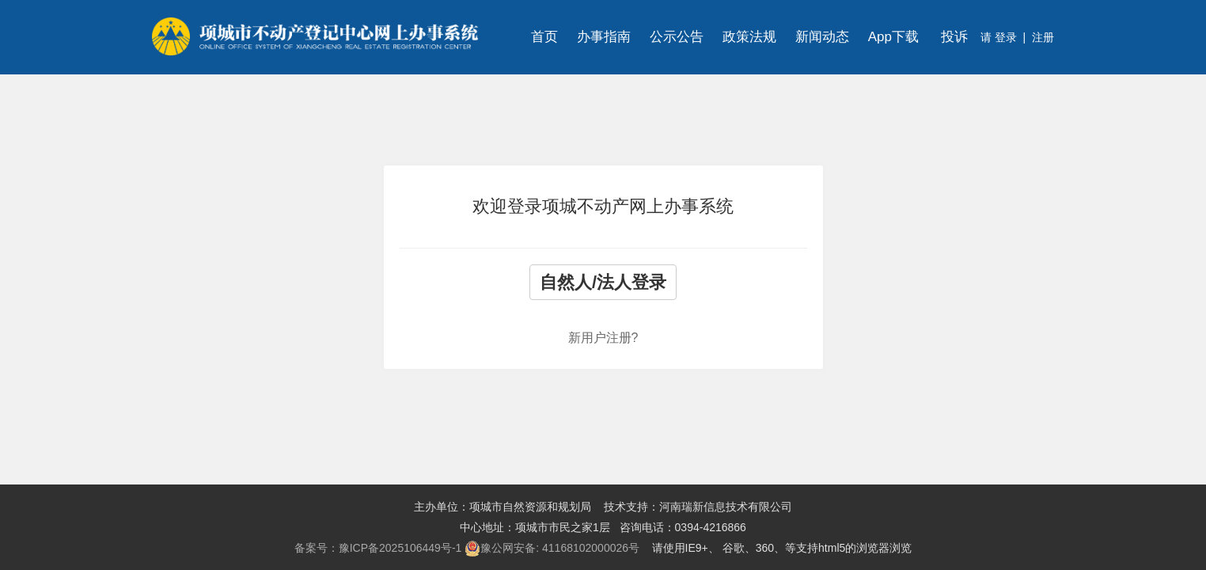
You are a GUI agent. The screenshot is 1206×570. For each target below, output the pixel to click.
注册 (1043, 37)
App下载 (893, 36)
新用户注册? (603, 337)
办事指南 (604, 36)
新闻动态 (822, 36)
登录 (1004, 37)
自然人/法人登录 (603, 282)
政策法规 (749, 36)
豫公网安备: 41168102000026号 (552, 549)
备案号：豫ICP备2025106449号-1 (378, 548)
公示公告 (677, 36)
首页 (544, 36)
